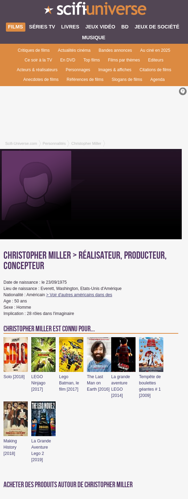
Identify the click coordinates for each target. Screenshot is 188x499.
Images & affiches (114, 69)
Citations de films (155, 69)
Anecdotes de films (40, 79)
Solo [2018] (14, 376)
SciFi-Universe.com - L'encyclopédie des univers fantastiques (94, 10)
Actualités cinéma (74, 50)
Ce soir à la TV (38, 60)
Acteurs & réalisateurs (37, 69)
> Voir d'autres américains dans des (79, 294)
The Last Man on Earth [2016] (98, 383)
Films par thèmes (124, 60)
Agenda (157, 79)
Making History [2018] (10, 447)
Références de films (85, 79)
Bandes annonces (115, 50)
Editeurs (155, 60)
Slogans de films (127, 79)
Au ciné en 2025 (155, 50)
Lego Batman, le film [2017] (69, 383)
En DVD (67, 60)
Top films (91, 60)
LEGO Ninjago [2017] (38, 383)
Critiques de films (34, 50)
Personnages (78, 69)
